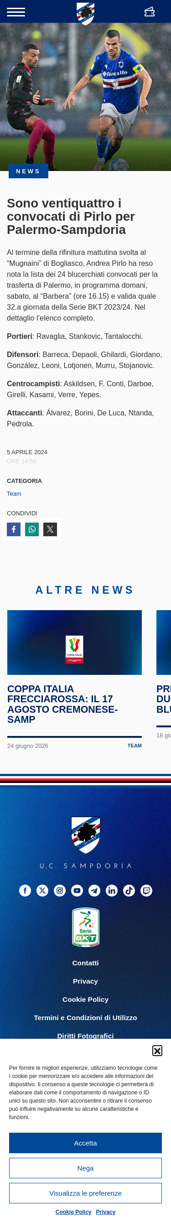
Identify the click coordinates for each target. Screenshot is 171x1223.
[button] (157, 1050)
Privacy (106, 1212)
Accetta (85, 1143)
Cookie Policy (74, 1212)
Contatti (85, 977)
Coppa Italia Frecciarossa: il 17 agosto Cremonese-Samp (63, 718)
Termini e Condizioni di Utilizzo (85, 1032)
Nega (86, 1168)
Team (14, 493)
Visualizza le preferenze (85, 1193)
